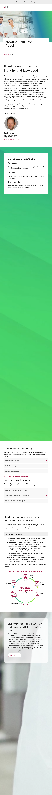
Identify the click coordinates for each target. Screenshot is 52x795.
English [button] (33, 2)
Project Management (12, 471)
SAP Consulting (10, 466)
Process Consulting (12, 460)
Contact (26, 2)
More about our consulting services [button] (17, 476)
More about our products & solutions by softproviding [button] (23, 571)
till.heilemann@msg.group (12, 139)
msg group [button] (19, 2)
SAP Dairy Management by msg (16, 490)
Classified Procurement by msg (16, 501)
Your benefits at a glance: (13, 534)
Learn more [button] (14, 655)
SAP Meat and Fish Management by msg (18, 495)
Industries (6, 54)
